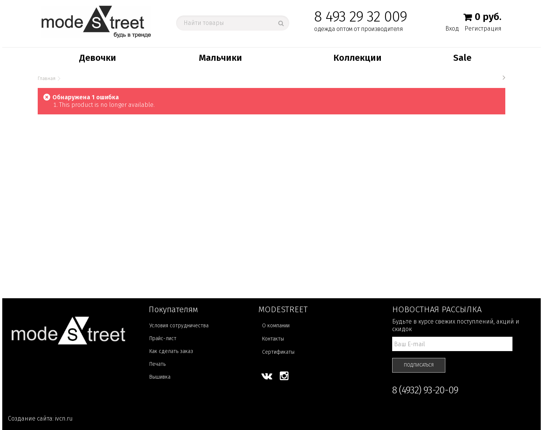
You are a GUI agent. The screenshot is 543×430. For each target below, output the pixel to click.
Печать (157, 364)
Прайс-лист (162, 338)
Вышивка (159, 377)
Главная (46, 78)
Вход (452, 28)
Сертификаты (278, 352)
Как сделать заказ (171, 351)
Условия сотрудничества (179, 325)
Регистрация (483, 28)
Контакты (273, 339)
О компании (276, 325)
